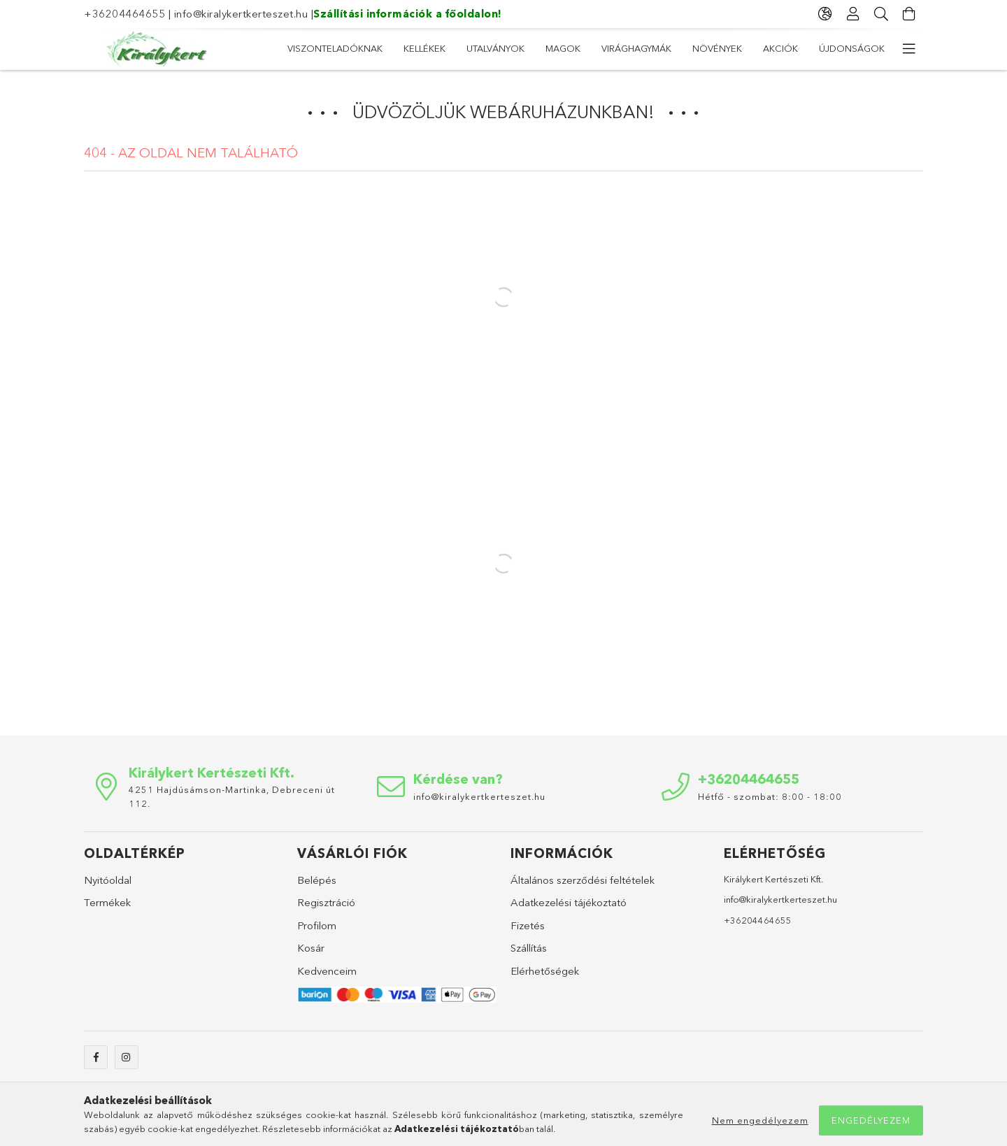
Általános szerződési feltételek (582, 880)
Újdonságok (320, 48)
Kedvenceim (327, 970)
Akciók (391, 48)
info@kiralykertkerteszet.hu (241, 13)
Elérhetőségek (544, 970)
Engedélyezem (870, 1120)
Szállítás (528, 947)
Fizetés (527, 925)
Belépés (316, 880)
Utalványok (677, 48)
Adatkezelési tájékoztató (568, 902)
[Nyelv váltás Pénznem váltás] (825, 14)
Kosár (310, 947)
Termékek (107, 902)
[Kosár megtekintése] (909, 14)
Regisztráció (326, 902)
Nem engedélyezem (760, 1120)
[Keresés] (881, 14)
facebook (96, 1057)
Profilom (316, 925)
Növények (455, 48)
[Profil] (853, 14)
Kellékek (748, 48)
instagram (126, 1057)
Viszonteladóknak (837, 48)
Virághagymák (536, 48)
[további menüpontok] (909, 49)
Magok (609, 48)
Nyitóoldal (107, 880)
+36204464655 (124, 13)
